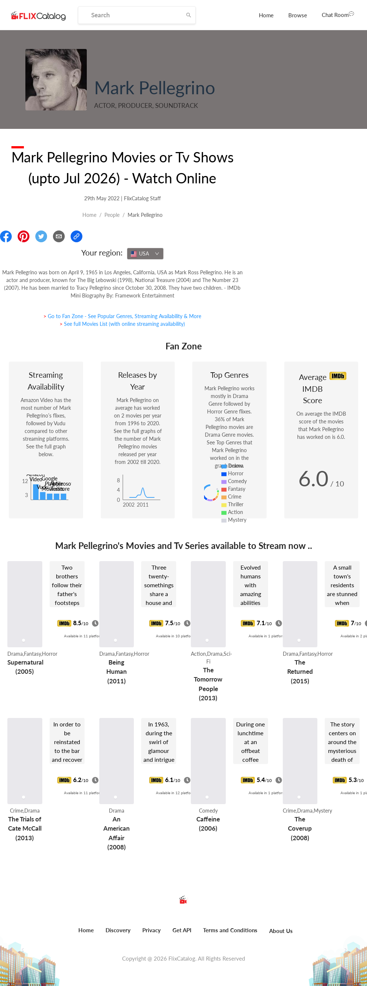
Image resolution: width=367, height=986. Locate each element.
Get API (181, 930)
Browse (297, 15)
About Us (281, 930)
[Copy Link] (76, 236)
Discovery (118, 930)
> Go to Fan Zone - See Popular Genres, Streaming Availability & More (122, 316)
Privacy (151, 930)
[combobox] (145, 254)
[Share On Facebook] (6, 236)
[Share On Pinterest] (23, 236)
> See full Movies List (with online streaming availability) (122, 324)
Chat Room (338, 14)
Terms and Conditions (230, 930)
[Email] (59, 236)
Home (266, 15)
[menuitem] (266, 15)
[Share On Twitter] (41, 236)
